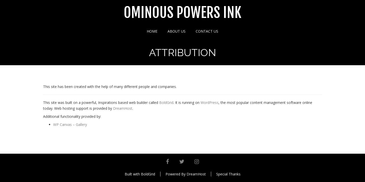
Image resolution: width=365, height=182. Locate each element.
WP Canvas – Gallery (70, 124)
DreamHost (122, 108)
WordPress (209, 102)
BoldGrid (166, 102)
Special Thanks (228, 174)
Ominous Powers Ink (182, 12)
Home (152, 31)
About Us (177, 31)
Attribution (182, 52)
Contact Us (207, 31)
